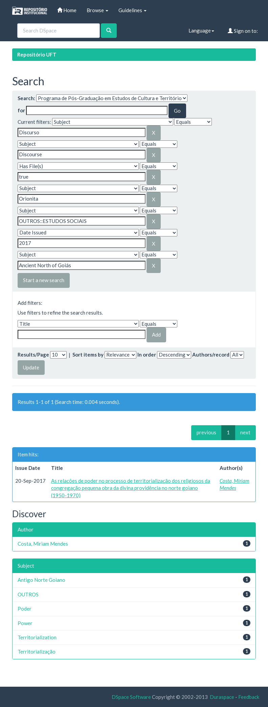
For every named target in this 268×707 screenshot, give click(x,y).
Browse (97, 10)
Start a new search (43, 280)
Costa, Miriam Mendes (43, 544)
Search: (26, 98)
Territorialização (36, 651)
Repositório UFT (37, 54)
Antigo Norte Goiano (41, 580)
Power (25, 623)
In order (146, 354)
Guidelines (132, 10)
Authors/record (210, 354)
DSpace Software (131, 697)
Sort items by (88, 354)
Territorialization (37, 637)
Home (66, 10)
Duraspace (222, 697)
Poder (24, 609)
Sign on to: (243, 31)
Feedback (248, 697)
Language (201, 30)
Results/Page (33, 354)
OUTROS (28, 594)
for (21, 110)
